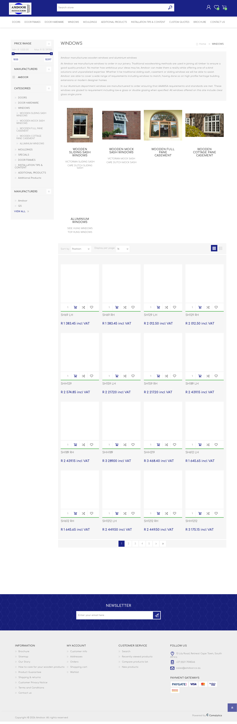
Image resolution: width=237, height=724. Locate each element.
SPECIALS (23, 157)
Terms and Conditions (31, 690)
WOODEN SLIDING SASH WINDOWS (80, 155)
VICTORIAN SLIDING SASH (80, 164)
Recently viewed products (137, 659)
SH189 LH (192, 386)
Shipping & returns (29, 680)
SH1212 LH (109, 523)
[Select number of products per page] (123, 251)
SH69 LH (67, 317)
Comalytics (214, 718)
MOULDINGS (25, 152)
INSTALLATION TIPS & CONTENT (29, 168)
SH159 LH (109, 386)
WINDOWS (24, 110)
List (220, 250)
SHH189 (107, 454)
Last (163, 546)
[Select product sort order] (81, 251)
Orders (74, 664)
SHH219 (149, 454)
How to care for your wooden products (41, 669)
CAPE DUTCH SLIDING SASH (79, 169)
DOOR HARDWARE (28, 105)
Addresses (76, 659)
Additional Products (29, 180)
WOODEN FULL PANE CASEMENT (163, 155)
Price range (22, 46)
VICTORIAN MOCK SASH (121, 161)
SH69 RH (108, 317)
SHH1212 (191, 523)
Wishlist (74, 674)
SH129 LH (150, 317)
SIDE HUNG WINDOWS (80, 231)
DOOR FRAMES (27, 162)
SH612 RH (67, 523)
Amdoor (23, 80)
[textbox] (111, 9)
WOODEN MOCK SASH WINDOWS (121, 153)
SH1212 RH (151, 523)
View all (20, 214)
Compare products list (135, 664)
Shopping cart (222, 8)
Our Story (24, 664)
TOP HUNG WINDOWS (80, 234)
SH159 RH (150, 386)
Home (202, 46)
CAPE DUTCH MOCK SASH (121, 165)
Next (156, 546)
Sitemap (23, 659)
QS (20, 208)
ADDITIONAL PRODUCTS (32, 175)
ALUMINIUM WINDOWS (80, 223)
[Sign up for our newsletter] (115, 617)
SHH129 (66, 386)
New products (130, 669)
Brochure (23, 654)
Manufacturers (25, 71)
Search (126, 654)
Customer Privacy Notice (32, 685)
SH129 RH (192, 317)
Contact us (25, 695)
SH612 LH (192, 454)
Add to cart (75, 309)
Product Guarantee (29, 674)
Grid (214, 250)
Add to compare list (83, 309)
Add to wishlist (91, 309)
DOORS (22, 100)
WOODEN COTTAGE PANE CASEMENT (204, 155)
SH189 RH (67, 454)
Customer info (78, 654)
